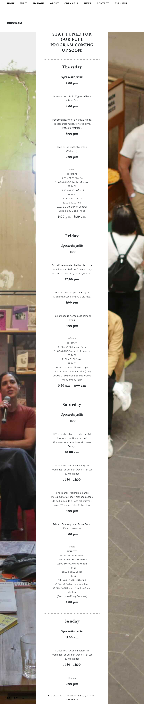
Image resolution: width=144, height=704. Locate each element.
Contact (103, 3)
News (87, 3)
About (54, 3)
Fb (8, 698)
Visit (23, 3)
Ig (23, 698)
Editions (39, 3)
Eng (124, 3)
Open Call (71, 3)
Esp (117, 3)
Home (11, 3)
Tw (16, 698)
